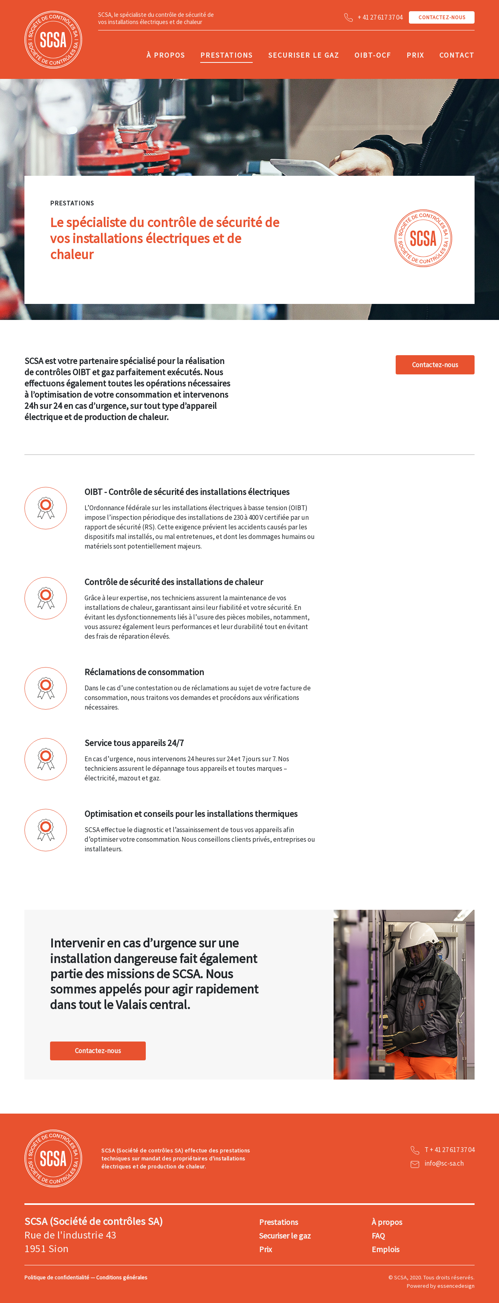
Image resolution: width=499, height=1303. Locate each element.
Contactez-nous (435, 364)
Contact (457, 55)
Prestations (226, 55)
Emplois (385, 1249)
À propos (166, 55)
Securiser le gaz (303, 55)
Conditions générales (121, 1277)
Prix (415, 55)
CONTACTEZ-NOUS (442, 17)
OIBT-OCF (372, 55)
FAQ (378, 1236)
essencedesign (456, 1285)
